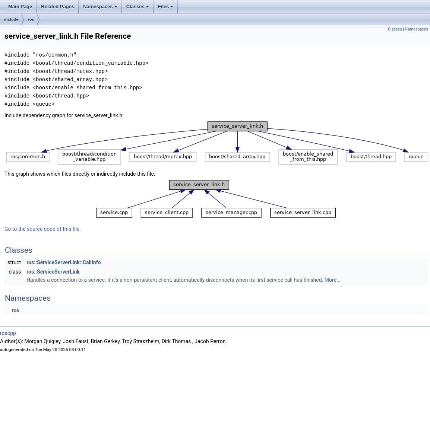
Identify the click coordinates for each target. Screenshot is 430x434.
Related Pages (57, 6)
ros (31, 19)
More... (333, 280)
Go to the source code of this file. (42, 229)
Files (166, 6)
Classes (137, 6)
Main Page (20, 6)
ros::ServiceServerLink (53, 272)
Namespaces (100, 6)
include (11, 19)
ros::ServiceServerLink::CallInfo (63, 262)
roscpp (8, 333)
